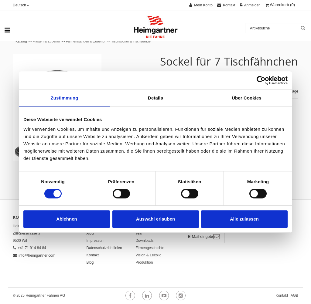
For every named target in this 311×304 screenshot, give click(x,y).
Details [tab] (155, 97)
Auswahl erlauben (155, 218)
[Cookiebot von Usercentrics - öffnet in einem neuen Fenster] (261, 80)
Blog (90, 262)
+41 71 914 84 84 (29, 248)
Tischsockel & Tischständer (131, 41)
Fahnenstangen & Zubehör (86, 41)
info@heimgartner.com (34, 255)
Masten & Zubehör (46, 41)
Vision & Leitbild (148, 255)
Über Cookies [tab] (246, 97)
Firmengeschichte (149, 248)
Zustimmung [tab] (64, 97)
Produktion (144, 262)
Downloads (144, 240)
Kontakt (93, 255)
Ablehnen (66, 218)
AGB (90, 233)
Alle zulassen (244, 218)
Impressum (95, 240)
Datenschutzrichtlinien (104, 248)
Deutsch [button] (21, 5)
